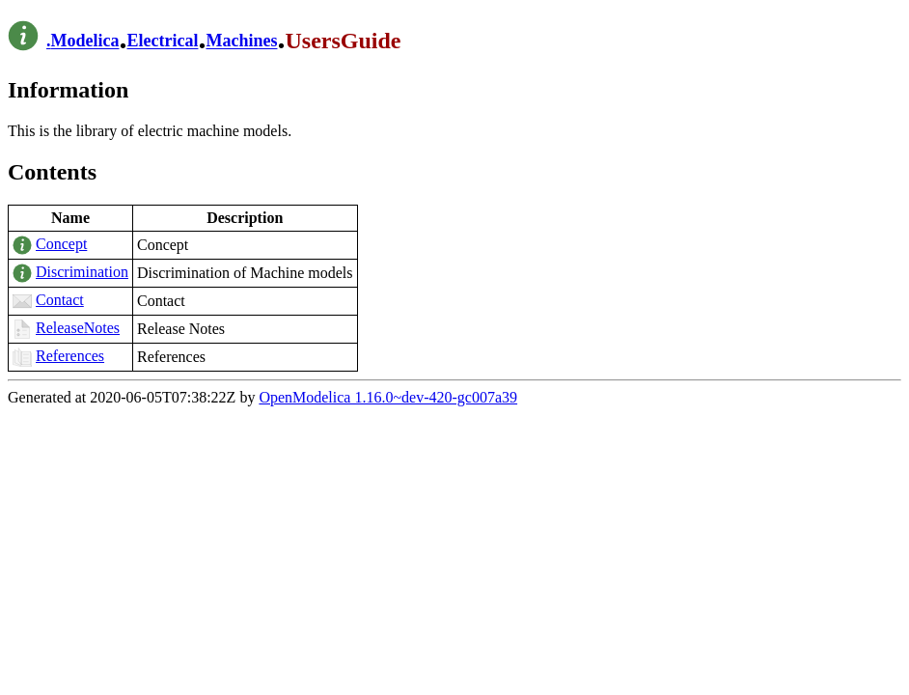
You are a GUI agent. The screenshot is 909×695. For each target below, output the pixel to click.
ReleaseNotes (78, 328)
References (70, 356)
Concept (61, 244)
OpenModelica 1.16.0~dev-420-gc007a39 (388, 397)
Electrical (162, 41)
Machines (241, 41)
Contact (60, 300)
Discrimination (82, 272)
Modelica (85, 41)
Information (68, 89)
